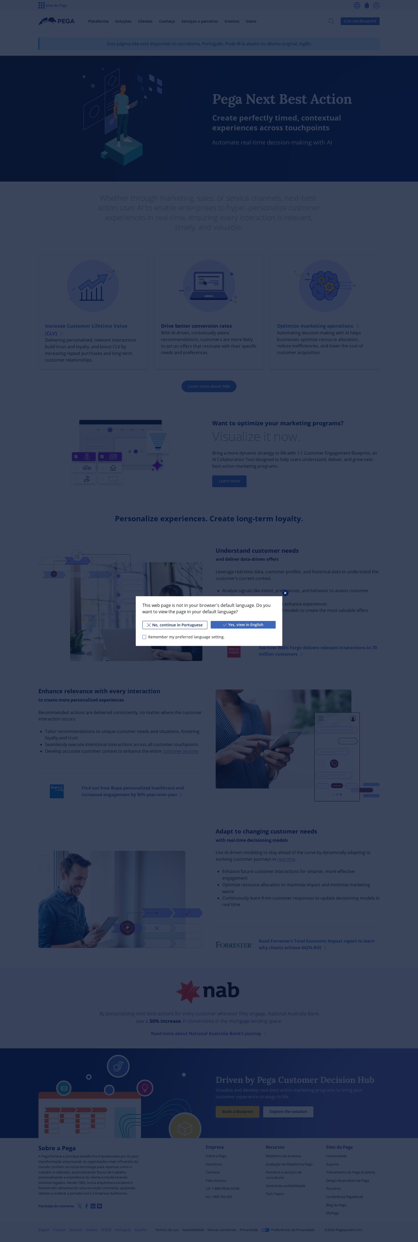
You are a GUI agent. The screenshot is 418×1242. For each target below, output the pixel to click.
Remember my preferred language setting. (186, 636)
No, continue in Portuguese (175, 624)
